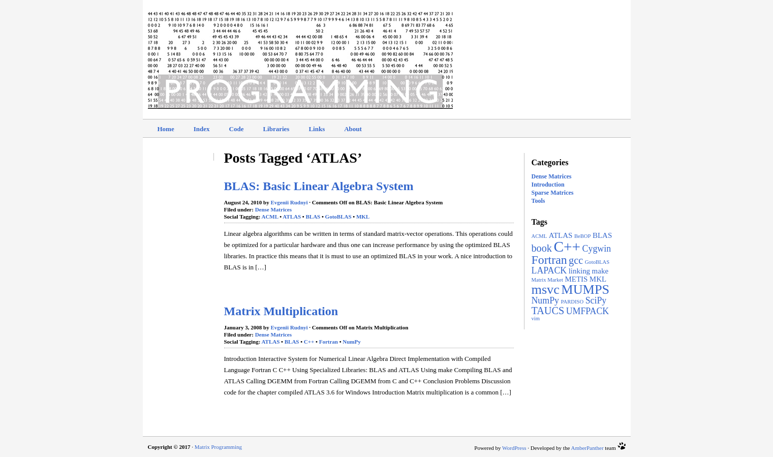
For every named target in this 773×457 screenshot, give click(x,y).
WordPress (514, 448)
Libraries (276, 129)
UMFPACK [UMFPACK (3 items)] (587, 311)
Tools (538, 200)
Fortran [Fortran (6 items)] (549, 259)
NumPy (351, 342)
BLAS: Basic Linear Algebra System (319, 186)
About (353, 129)
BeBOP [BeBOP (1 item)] (582, 236)
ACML (269, 217)
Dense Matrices (552, 176)
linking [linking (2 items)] (579, 271)
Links (316, 129)
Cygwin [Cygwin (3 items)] (596, 248)
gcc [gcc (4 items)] (576, 260)
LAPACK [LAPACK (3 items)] (549, 270)
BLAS (312, 217)
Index (202, 129)
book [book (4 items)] (542, 248)
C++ (309, 342)
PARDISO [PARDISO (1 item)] (572, 301)
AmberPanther (587, 448)
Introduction (548, 184)
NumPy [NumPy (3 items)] (546, 300)
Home (166, 129)
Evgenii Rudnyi (289, 202)
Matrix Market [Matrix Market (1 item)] (547, 280)
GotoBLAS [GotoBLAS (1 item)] (597, 262)
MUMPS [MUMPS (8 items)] (585, 289)
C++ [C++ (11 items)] (566, 246)
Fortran (328, 342)
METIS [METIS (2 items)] (576, 279)
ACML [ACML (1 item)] (539, 236)
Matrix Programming (218, 447)
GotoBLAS (338, 217)
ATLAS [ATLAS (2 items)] (561, 235)
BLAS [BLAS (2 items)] (602, 235)
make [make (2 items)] (600, 271)
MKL (362, 217)
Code (236, 129)
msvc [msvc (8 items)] (546, 289)
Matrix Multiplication (281, 311)
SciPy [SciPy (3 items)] (596, 300)
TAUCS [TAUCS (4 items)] (548, 310)
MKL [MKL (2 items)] (598, 279)
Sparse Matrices (553, 192)
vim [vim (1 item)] (536, 318)
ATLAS (292, 217)
